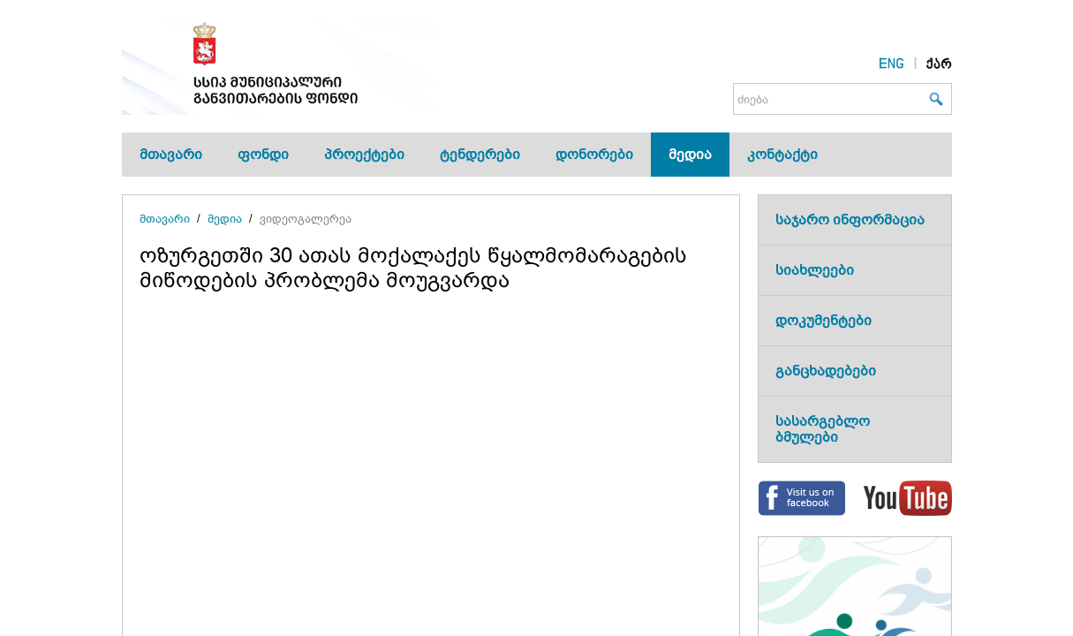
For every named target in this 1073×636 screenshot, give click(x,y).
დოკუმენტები (823, 320)
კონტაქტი (782, 154)
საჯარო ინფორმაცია (850, 219)
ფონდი (263, 154)
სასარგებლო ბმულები (822, 428)
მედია (690, 154)
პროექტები (364, 154)
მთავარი (171, 154)
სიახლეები (814, 269)
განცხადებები (825, 370)
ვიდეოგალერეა (305, 218)
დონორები (594, 154)
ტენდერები (480, 154)
